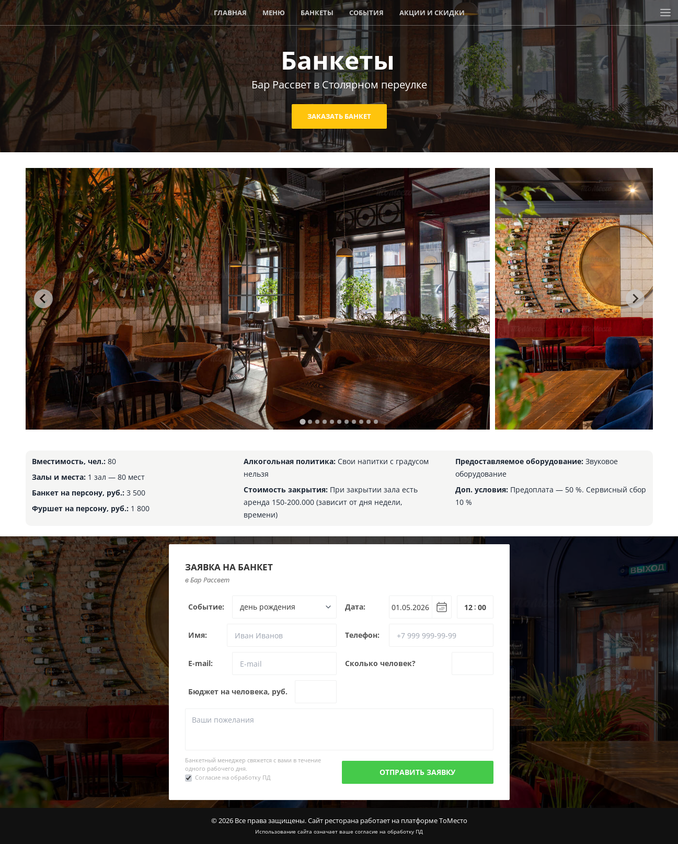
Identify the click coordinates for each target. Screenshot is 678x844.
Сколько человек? (380, 663)
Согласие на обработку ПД (233, 777)
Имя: (197, 635)
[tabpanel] (258, 299)
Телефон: (362, 635)
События (366, 12)
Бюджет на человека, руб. (238, 691)
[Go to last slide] (43, 298)
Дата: (355, 607)
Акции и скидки (432, 12)
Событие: (206, 607)
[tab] (302, 421)
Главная (230, 12)
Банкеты (317, 12)
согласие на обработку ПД (389, 831)
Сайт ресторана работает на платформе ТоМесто (387, 820)
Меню (273, 12)
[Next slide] (635, 298)
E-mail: (200, 663)
